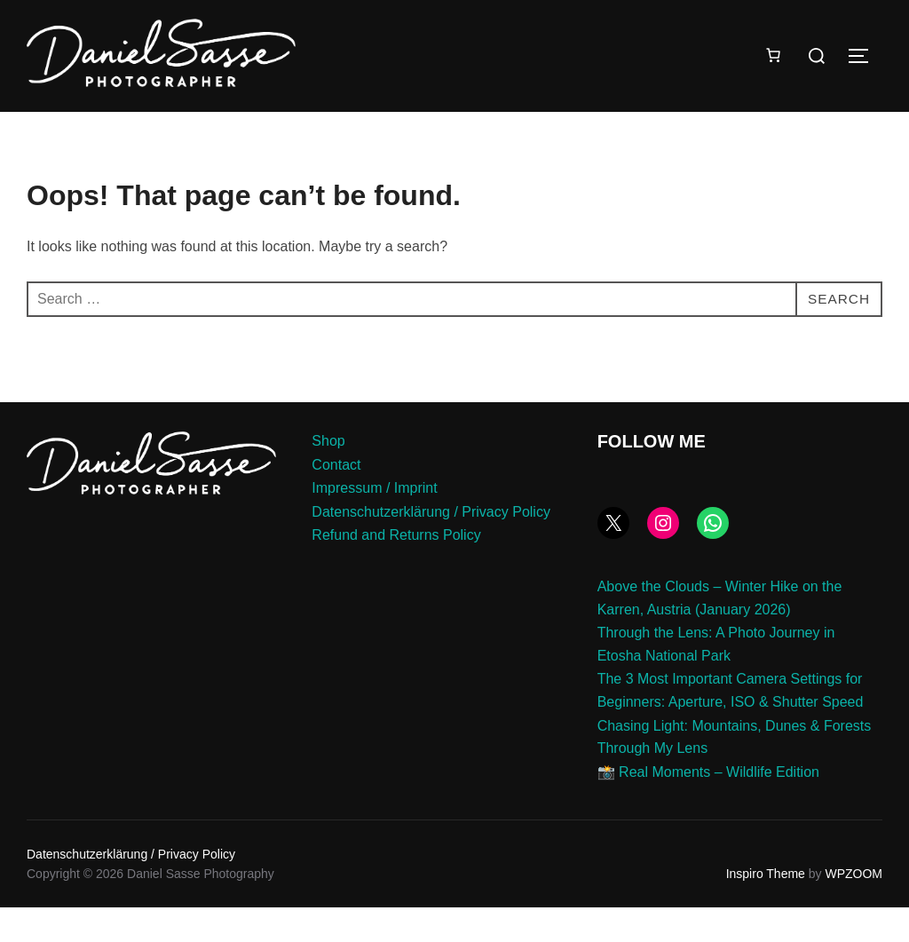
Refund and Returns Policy (396, 570)
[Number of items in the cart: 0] (773, 55)
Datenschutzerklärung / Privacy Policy (431, 547)
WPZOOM (853, 909)
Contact (336, 499)
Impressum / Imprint (374, 523)
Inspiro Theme (765, 909)
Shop (328, 476)
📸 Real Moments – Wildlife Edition (708, 807)
